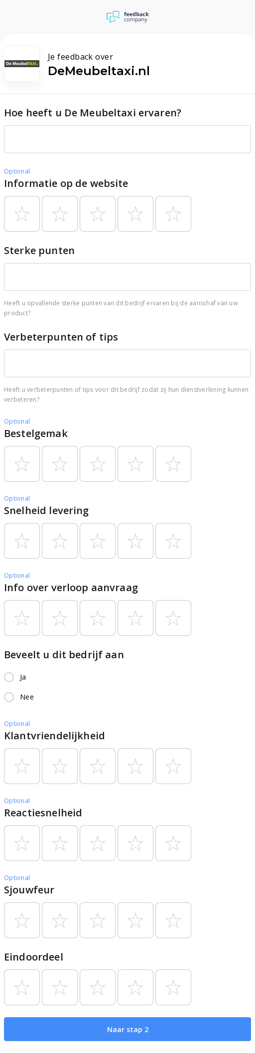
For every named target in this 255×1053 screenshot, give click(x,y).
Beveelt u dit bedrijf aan (64, 654)
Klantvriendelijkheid (54, 735)
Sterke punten (39, 250)
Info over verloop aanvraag (71, 587)
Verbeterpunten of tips (61, 337)
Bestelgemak (36, 433)
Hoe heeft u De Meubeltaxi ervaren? (92, 112)
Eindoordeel (33, 957)
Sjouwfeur (29, 889)
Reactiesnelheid (43, 812)
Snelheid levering (46, 510)
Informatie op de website (66, 183)
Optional (17, 171)
